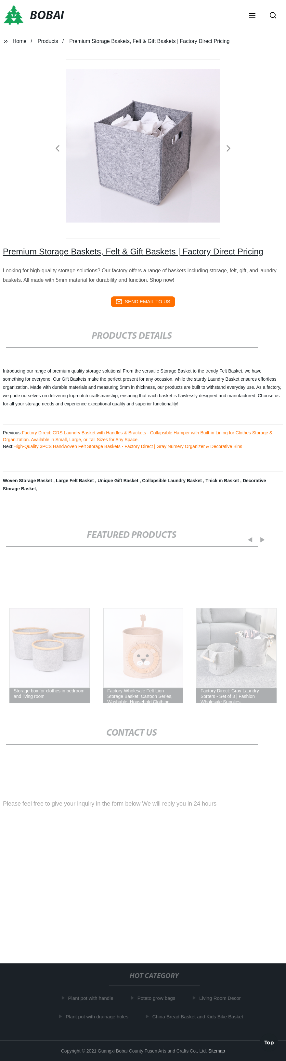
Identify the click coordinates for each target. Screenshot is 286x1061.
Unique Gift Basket (118, 480)
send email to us (143, 301)
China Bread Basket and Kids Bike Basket (198, 1016)
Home (20, 41)
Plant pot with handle (91, 998)
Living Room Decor (221, 998)
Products (48, 41)
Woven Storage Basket (28, 480)
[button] (252, 15)
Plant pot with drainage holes (98, 1016)
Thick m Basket (223, 480)
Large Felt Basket (75, 480)
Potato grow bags (157, 998)
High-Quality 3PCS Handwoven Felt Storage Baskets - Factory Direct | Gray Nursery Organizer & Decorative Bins (127, 446)
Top (269, 1041)
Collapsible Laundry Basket (172, 480)
